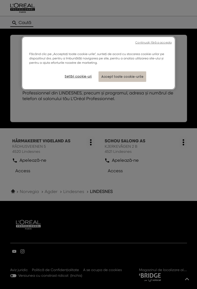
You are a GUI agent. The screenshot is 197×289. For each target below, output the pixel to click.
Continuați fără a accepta (153, 42)
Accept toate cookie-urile (122, 76)
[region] (98, 63)
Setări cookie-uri (78, 76)
